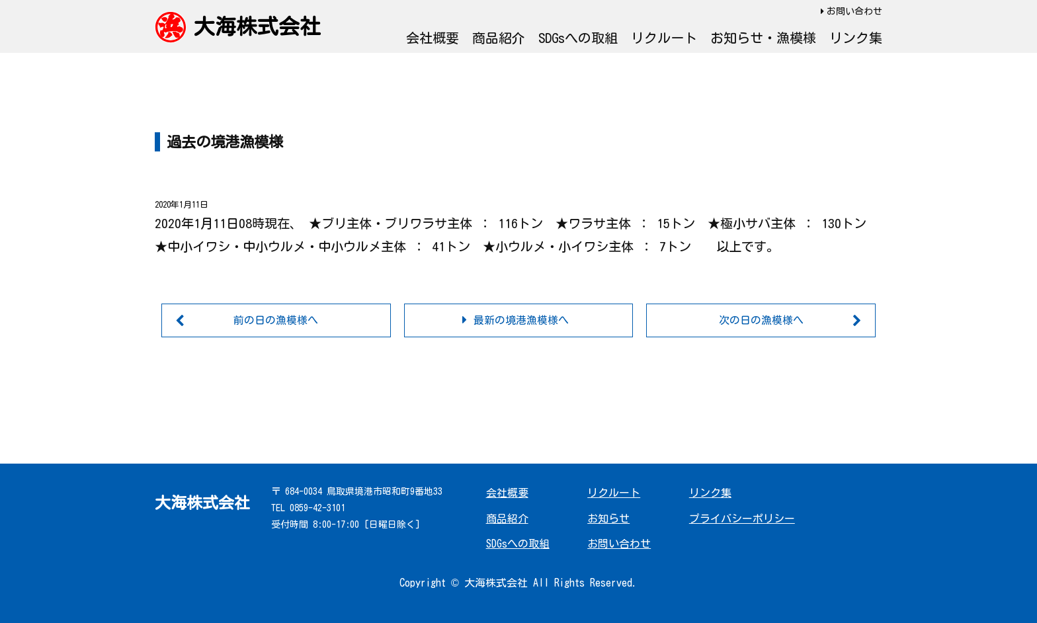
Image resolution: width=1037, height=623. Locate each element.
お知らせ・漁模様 (763, 37)
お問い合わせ (854, 11)
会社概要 (432, 37)
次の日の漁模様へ (761, 320)
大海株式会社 (257, 26)
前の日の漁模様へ (275, 320)
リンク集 (855, 37)
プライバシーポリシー (742, 518)
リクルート (664, 37)
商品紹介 (498, 37)
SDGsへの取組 (578, 37)
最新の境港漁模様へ (521, 320)
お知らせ (608, 518)
